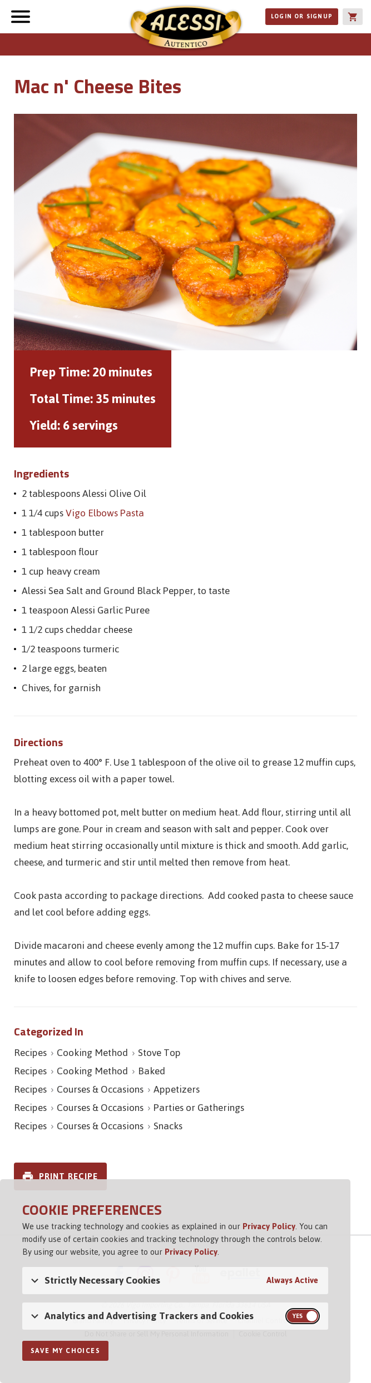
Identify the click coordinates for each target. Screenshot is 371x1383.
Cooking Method (92, 1052)
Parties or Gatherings (199, 1107)
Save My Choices (65, 1350)
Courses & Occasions (100, 1089)
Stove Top (159, 1052)
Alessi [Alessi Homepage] (185, 29)
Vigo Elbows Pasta (105, 513)
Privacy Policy (269, 1226)
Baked (151, 1071)
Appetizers (177, 1089)
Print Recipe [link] (68, 1176)
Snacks (168, 1126)
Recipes (30, 1052)
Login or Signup (302, 16)
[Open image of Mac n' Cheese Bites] (185, 232)
